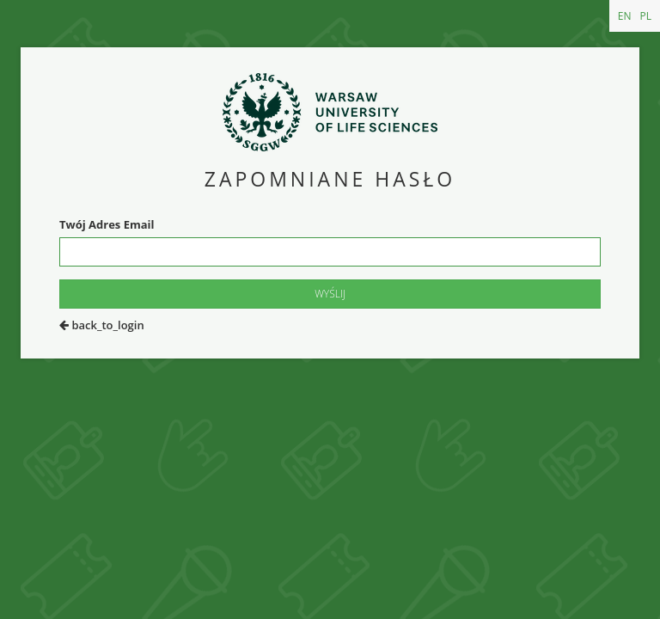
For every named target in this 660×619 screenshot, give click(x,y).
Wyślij (330, 293)
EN (625, 16)
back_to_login (101, 325)
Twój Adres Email (107, 224)
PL (645, 16)
